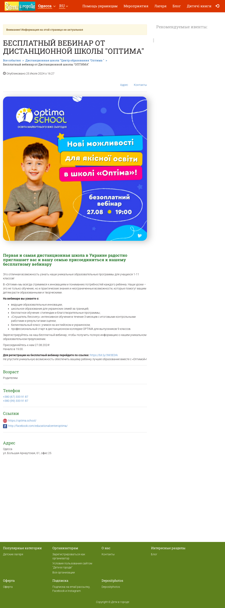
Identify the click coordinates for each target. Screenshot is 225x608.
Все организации (63, 572)
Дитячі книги (199, 6)
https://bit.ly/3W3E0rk (104, 355)
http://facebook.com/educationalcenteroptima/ (38, 425)
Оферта (8, 586)
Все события (12, 60)
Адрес (124, 81)
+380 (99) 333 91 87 (15, 400)
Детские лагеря (13, 554)
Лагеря (160, 6)
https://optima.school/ (22, 420)
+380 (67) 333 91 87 (15, 396)
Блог (177, 6)
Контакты (140, 81)
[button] (46, 6)
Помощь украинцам (100, 6)
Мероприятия (136, 6)
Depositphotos (111, 586)
